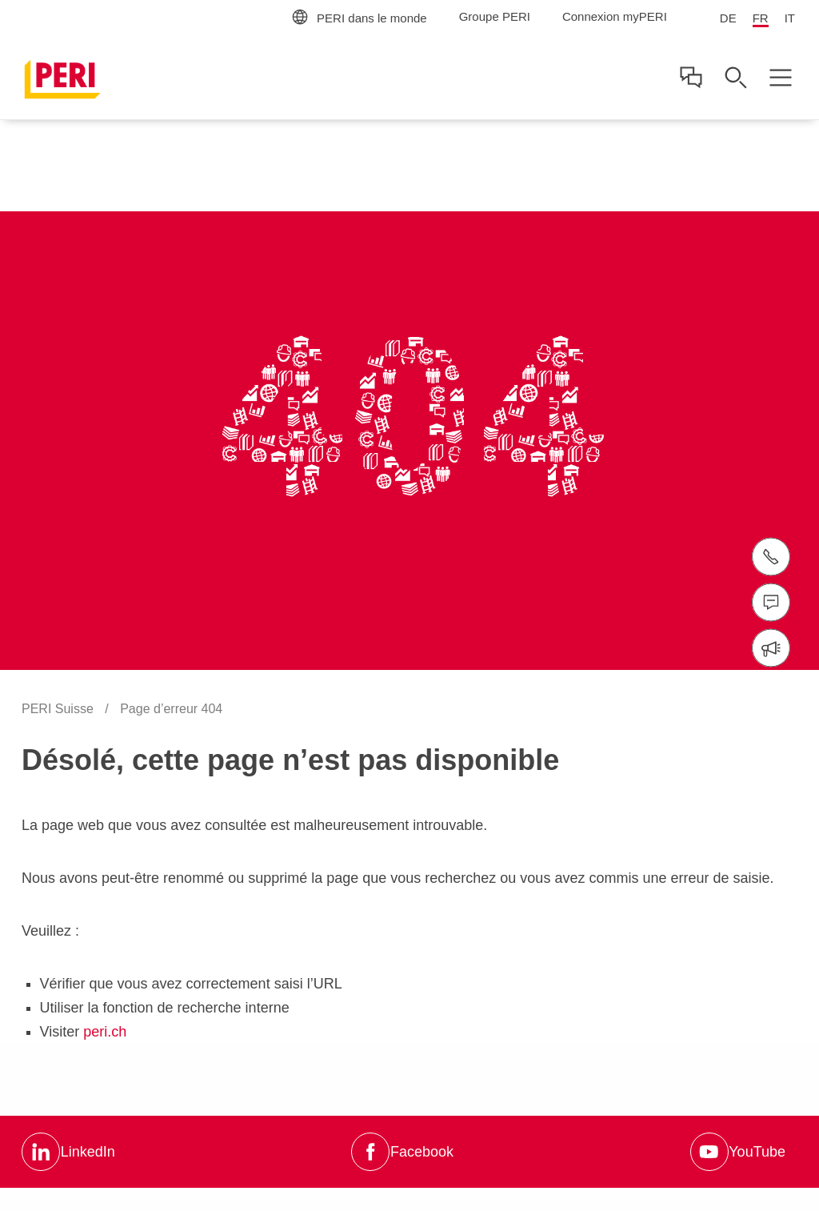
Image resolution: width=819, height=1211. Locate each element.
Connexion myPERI (614, 16)
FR (761, 18)
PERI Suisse (59, 709)
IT (790, 18)
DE (728, 18)
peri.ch (104, 1032)
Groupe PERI (494, 16)
